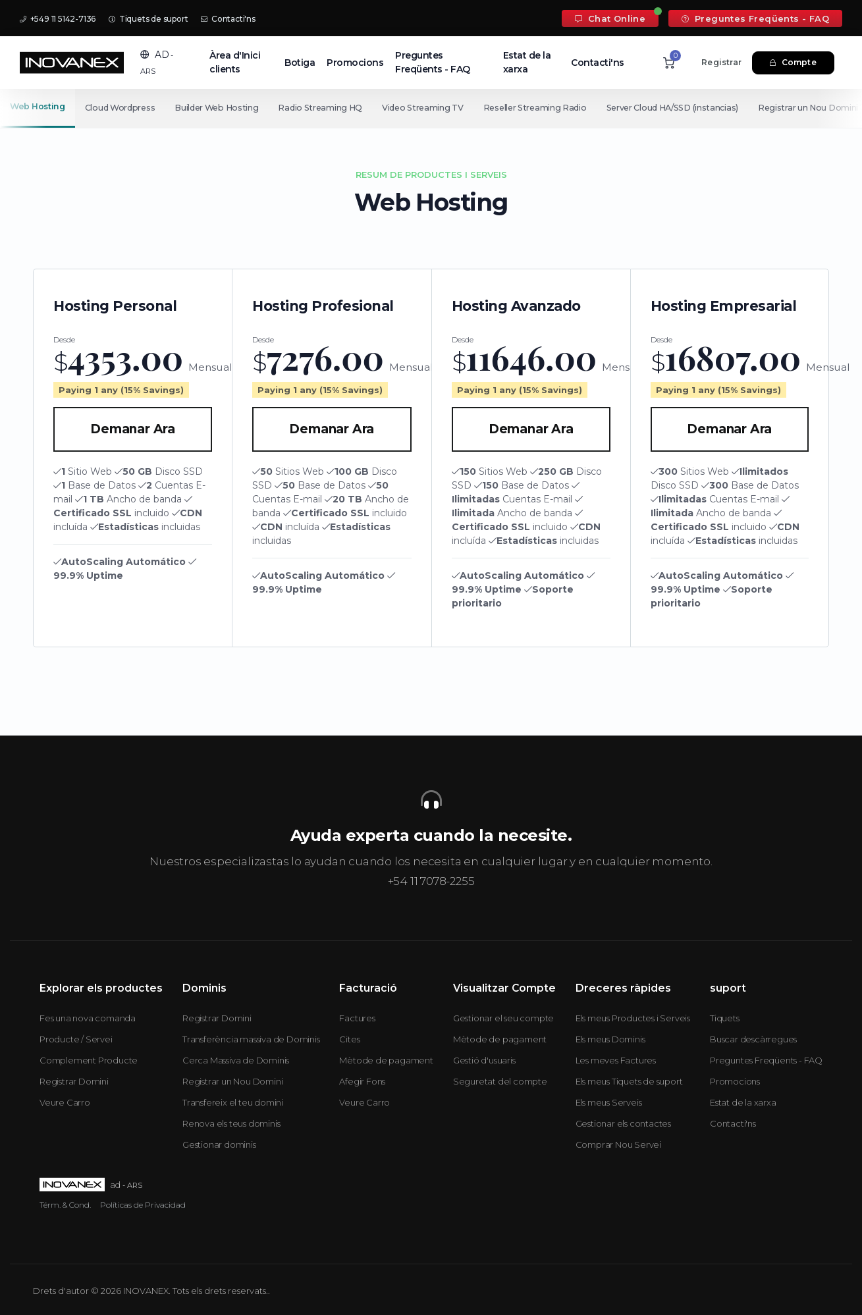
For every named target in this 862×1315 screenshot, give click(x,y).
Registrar (721, 62)
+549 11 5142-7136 (57, 19)
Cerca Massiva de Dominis (235, 1060)
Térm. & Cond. (65, 1205)
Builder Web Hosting (218, 108)
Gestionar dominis (219, 1144)
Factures (357, 1018)
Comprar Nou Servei (618, 1144)
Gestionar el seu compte (503, 1018)
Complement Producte (89, 1060)
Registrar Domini (74, 1081)
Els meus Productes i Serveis (633, 1018)
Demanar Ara (132, 429)
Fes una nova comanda (88, 1018)
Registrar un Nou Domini (232, 1081)
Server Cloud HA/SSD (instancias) (680, 108)
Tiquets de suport (148, 19)
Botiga (299, 62)
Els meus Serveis (609, 1102)
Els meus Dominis (610, 1039)
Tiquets (725, 1018)
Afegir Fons (362, 1081)
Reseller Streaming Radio (541, 108)
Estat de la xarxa (527, 62)
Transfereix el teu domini (232, 1102)
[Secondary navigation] (431, 108)
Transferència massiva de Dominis (251, 1039)
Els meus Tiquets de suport (629, 1081)
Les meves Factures (616, 1060)
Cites (349, 1039)
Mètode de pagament (386, 1060)
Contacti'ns (228, 19)
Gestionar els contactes (623, 1123)
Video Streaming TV (428, 108)
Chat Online (610, 18)
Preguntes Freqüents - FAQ (755, 18)
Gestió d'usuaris (484, 1060)
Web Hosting (37, 106)
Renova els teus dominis (231, 1123)
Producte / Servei (76, 1039)
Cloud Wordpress (121, 108)
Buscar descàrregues (753, 1039)
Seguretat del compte (500, 1081)
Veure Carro (65, 1102)
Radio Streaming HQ (324, 108)
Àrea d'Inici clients (234, 62)
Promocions (355, 62)
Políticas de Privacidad (143, 1205)
